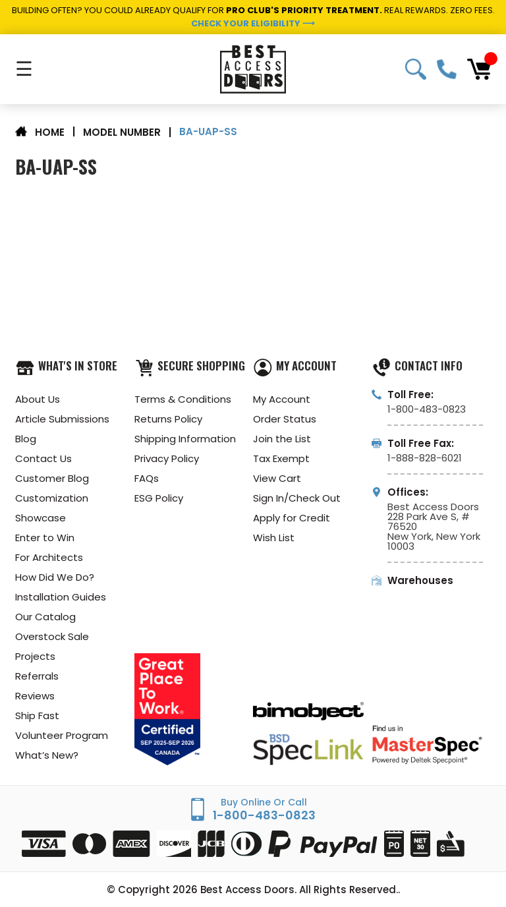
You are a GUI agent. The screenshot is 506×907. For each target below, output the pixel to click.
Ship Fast (37, 715)
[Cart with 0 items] (479, 69)
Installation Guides (60, 597)
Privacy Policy (166, 458)
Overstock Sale (52, 636)
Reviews (35, 696)
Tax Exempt (281, 458)
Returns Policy (168, 419)
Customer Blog (52, 478)
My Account (281, 399)
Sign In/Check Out (297, 498)
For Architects (49, 557)
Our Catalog (45, 617)
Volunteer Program (61, 735)
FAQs (146, 478)
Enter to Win (44, 537)
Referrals (37, 676)
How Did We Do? (54, 577)
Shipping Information (185, 439)
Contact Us (43, 458)
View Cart (277, 478)
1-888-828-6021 (424, 458)
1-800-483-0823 (446, 69)
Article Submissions (62, 419)
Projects (35, 656)
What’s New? (46, 755)
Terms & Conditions (182, 399)
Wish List (274, 537)
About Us (37, 399)
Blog (25, 439)
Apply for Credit (291, 518)
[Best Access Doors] (252, 69)
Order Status (284, 419)
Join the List (282, 439)
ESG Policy (158, 498)
